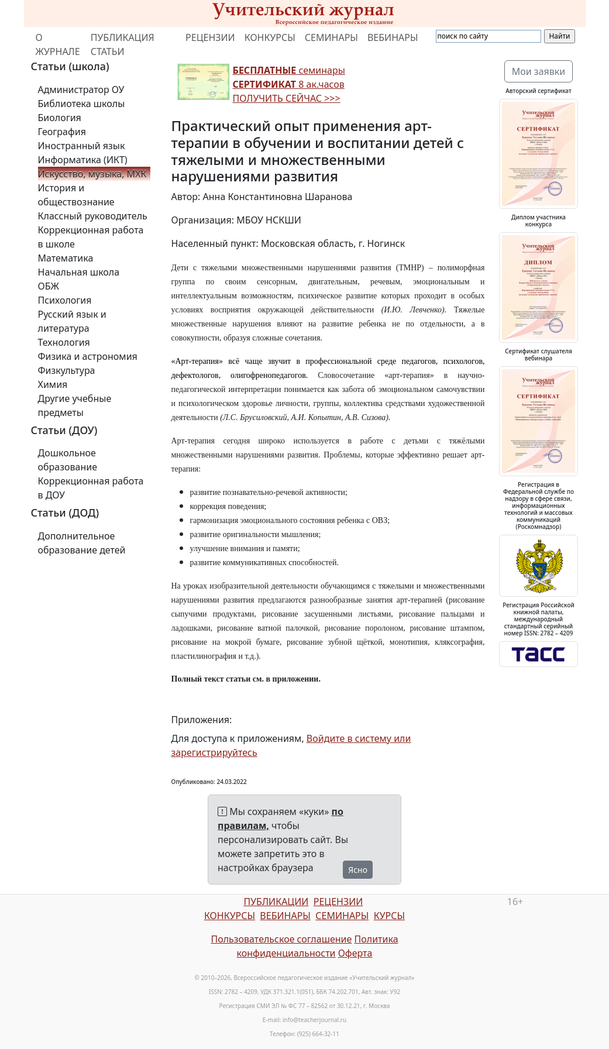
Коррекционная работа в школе (91, 236)
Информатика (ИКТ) (83, 159)
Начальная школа (79, 272)
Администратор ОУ (81, 89)
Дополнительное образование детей (82, 542)
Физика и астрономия (87, 356)
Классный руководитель (92, 215)
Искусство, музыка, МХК (92, 173)
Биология (59, 117)
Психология (65, 300)
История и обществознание (76, 194)
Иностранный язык (81, 145)
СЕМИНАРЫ (331, 37)
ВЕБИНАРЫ (392, 37)
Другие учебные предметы (75, 405)
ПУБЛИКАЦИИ (275, 901)
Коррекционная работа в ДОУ (91, 487)
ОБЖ (48, 286)
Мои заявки (539, 71)
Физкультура (66, 370)
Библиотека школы (81, 103)
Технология (64, 342)
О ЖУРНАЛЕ (58, 44)
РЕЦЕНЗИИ (210, 37)
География (62, 131)
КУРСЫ (389, 915)
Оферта (355, 953)
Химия (53, 384)
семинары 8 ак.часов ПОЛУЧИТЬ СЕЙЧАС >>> (289, 84)
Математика (66, 258)
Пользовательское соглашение (281, 939)
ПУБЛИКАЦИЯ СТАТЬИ (122, 44)
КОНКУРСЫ (270, 37)
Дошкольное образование (68, 459)
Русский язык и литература (72, 321)
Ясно (357, 869)
